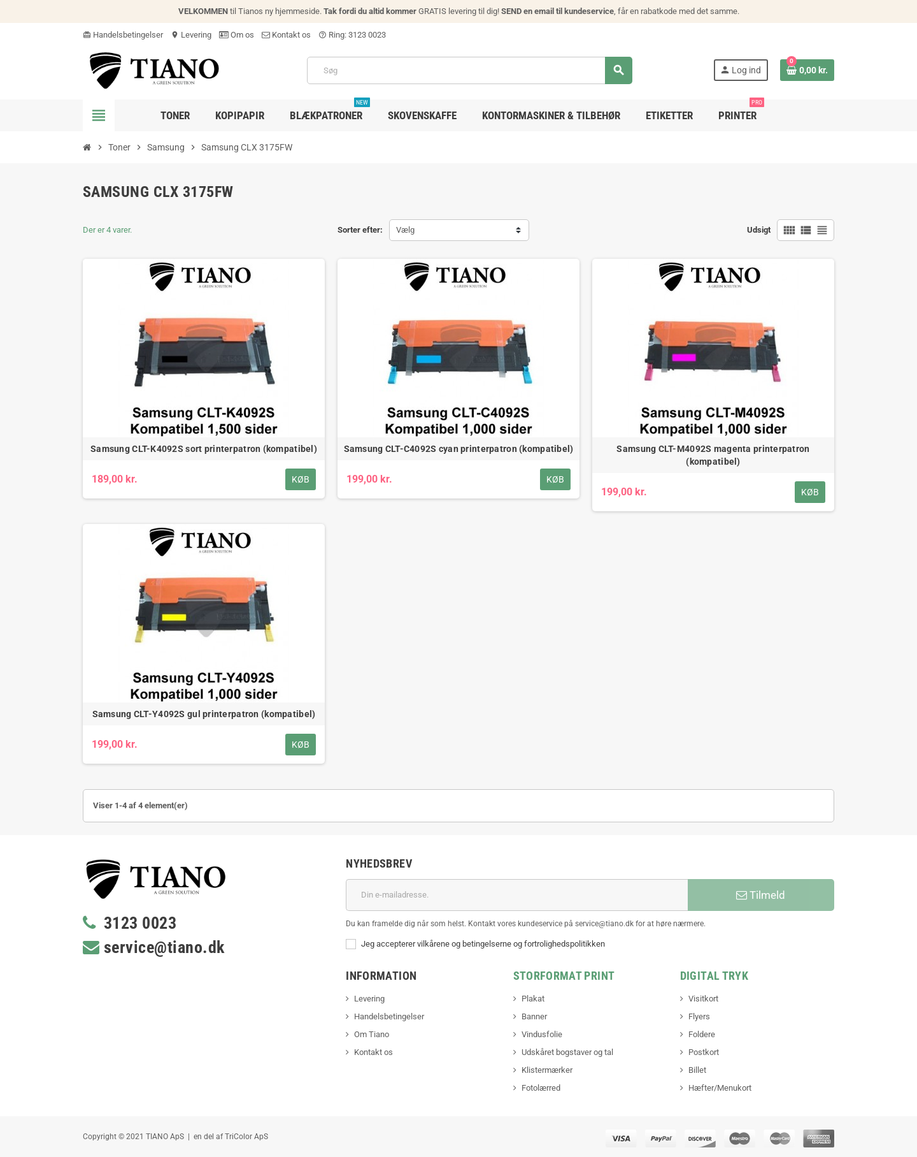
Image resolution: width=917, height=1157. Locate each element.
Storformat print (564, 975)
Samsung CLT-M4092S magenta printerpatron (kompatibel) (712, 455)
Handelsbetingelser (123, 35)
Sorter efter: (360, 230)
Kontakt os (286, 35)
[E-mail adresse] (517, 895)
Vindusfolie (542, 1034)
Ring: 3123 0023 (352, 35)
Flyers (699, 1016)
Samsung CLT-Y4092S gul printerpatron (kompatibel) (204, 714)
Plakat (533, 998)
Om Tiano (371, 1034)
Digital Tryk (714, 975)
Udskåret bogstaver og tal (567, 1052)
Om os (236, 35)
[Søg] (469, 70)
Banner (534, 1016)
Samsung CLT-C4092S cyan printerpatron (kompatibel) (459, 449)
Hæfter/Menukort (719, 1088)
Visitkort (703, 998)
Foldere (701, 1034)
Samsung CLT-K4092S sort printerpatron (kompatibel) (203, 449)
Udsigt (759, 230)
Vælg (405, 230)
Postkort (703, 1052)
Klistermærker (547, 1070)
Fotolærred (541, 1088)
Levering (191, 35)
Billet (697, 1070)
